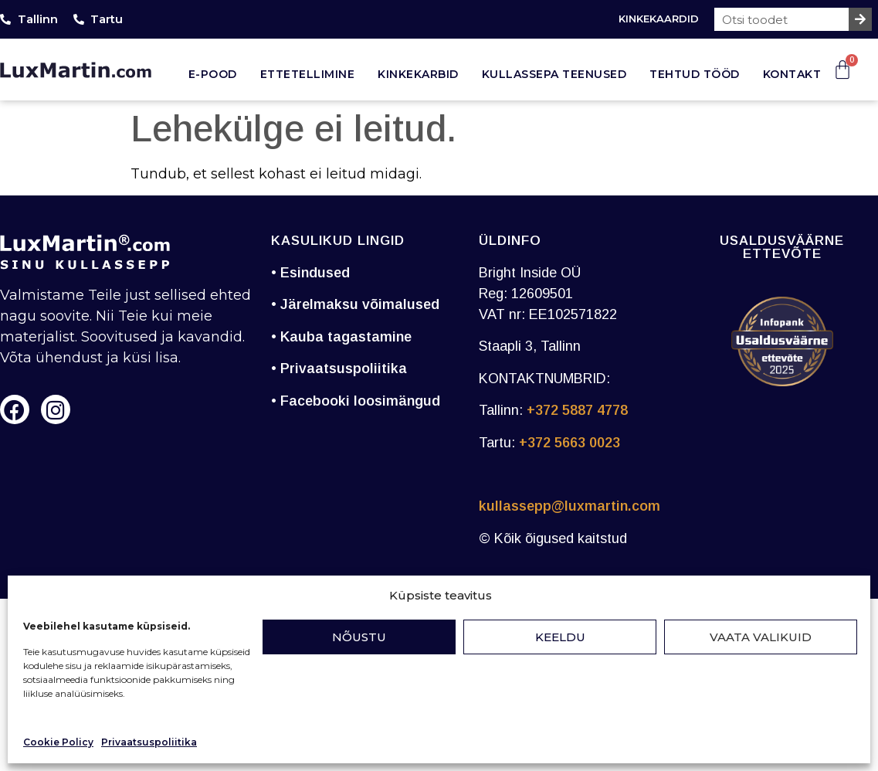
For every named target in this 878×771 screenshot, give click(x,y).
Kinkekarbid (418, 74)
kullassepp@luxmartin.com (569, 506)
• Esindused (310, 272)
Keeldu (560, 637)
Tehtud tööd (694, 74)
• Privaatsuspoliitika (339, 368)
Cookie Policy (58, 742)
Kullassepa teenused (554, 74)
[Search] (860, 19)
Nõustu (359, 637)
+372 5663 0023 (569, 442)
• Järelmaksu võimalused (355, 304)
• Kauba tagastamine (341, 337)
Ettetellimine (307, 74)
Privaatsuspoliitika (149, 742)
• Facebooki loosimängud (355, 401)
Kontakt (792, 74)
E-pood (212, 74)
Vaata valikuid (761, 637)
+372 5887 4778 (577, 410)
